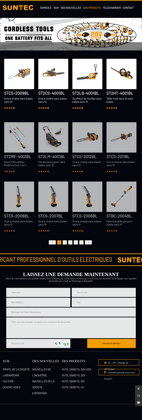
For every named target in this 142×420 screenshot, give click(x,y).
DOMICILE (46, 7)
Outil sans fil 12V (73, 381)
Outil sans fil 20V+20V (76, 369)
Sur (56, 7)
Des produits (92, 7)
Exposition (39, 393)
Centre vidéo (11, 387)
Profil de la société (16, 369)
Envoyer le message (111, 343)
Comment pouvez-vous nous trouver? (119, 375)
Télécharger (112, 7)
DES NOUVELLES (45, 361)
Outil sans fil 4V (33, 54)
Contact (128, 7)
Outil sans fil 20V (40, 46)
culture (8, 381)
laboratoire (11, 375)
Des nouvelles (71, 7)
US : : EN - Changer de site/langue (116, 365)
